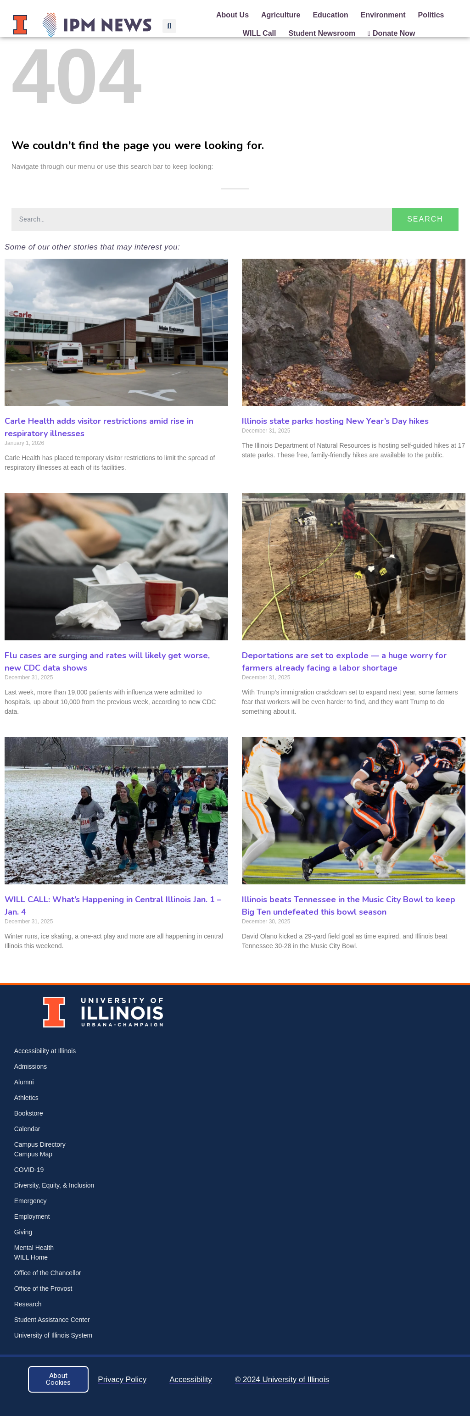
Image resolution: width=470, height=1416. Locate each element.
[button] (169, 26)
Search (425, 219)
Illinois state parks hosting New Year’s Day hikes (335, 421)
